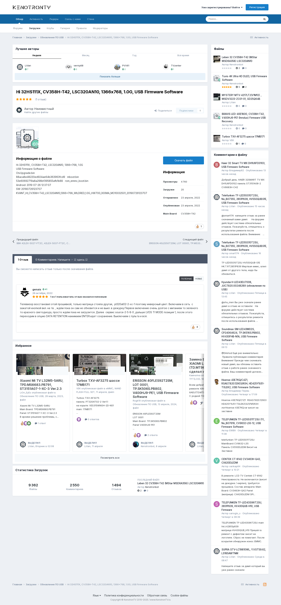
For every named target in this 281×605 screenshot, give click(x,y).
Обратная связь (157, 595)
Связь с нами (73, 19)
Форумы (18, 28)
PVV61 (125, 65)
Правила (81, 28)
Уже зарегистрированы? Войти (221, 7)
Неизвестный (44, 109)
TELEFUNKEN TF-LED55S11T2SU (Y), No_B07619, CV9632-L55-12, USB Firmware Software (243, 423)
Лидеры (53, 19)
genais (36, 289)
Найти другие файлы (36, 112)
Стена (90, 19)
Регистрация (257, 7)
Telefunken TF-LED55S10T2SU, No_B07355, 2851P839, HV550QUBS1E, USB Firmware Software (244, 199)
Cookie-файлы (179, 595)
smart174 (234, 253)
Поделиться (163, 110)
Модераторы (100, 28)
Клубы (50, 28)
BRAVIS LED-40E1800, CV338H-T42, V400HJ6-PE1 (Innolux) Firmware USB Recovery (244, 118)
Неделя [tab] (36, 55)
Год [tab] (134, 55)
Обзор (19, 21)
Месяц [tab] (85, 55)
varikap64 (234, 466)
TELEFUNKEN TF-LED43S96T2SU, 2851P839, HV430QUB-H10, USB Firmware (242, 506)
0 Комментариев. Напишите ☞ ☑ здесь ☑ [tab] (61, 259)
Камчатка (194, 375)
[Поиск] (224, 19)
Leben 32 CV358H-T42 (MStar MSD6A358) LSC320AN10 (170, 483)
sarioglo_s (234, 513)
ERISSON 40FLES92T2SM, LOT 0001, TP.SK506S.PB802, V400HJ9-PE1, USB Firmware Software (156, 389)
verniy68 (78, 65)
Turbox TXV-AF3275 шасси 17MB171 (243, 136)
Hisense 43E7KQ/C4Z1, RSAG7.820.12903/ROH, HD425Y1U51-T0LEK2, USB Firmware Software (243, 384)
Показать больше (110, 76)
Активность (36, 19)
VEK (78, 388)
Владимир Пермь (239, 390)
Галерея (65, 28)
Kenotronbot (147, 446)
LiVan (28, 65)
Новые (198, 279)
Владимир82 (236, 170)
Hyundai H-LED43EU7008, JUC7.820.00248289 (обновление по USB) (243, 286)
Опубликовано (239, 394)
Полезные (186, 279)
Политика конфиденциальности (124, 595)
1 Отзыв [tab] (23, 259)
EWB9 (232, 430)
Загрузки (34, 28)
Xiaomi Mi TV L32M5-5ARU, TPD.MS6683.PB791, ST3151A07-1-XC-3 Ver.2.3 (41, 385)
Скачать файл (184, 160)
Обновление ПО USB (32, 396)
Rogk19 (137, 400)
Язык (97, 595)
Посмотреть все (110, 457)
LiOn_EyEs (25, 392)
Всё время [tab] (183, 55)
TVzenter (176, 65)
